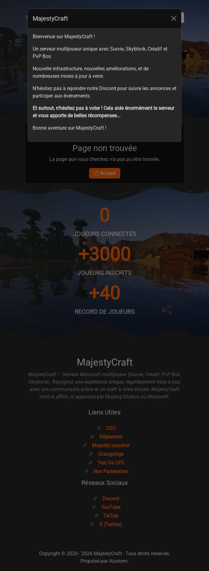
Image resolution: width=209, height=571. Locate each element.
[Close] (174, 10)
